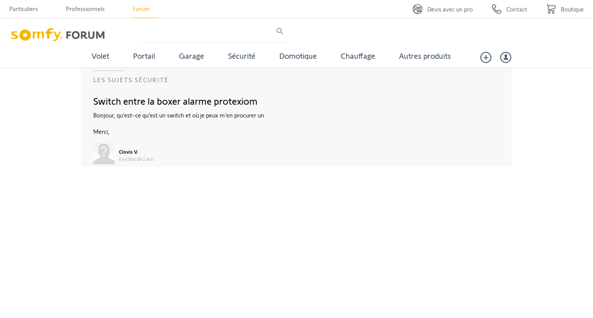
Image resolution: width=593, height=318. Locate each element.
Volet (100, 56)
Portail (144, 56)
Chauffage (358, 56)
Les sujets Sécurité (131, 79)
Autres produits (425, 56)
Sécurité (241, 56)
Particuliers (23, 8)
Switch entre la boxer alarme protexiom (175, 100)
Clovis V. (128, 151)
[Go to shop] (565, 9)
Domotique (298, 56)
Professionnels (85, 8)
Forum (141, 8)
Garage (191, 56)
